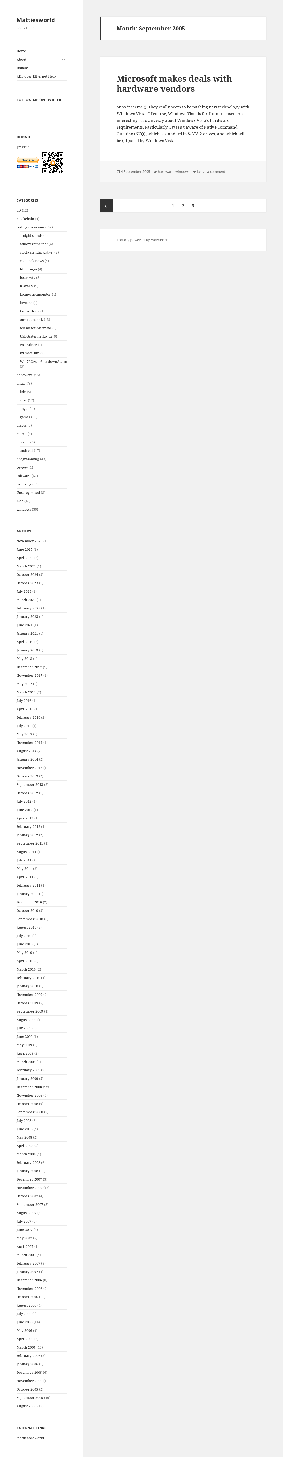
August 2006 (26, 1305)
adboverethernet (34, 244)
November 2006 (29, 1288)
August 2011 (26, 851)
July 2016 (24, 700)
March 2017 (26, 692)
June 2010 (25, 944)
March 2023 (26, 599)
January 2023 (27, 616)
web (20, 501)
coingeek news (32, 260)
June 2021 (25, 625)
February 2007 (28, 1263)
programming (28, 459)
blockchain (25, 218)
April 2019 (25, 641)
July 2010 (24, 935)
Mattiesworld (36, 20)
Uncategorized (28, 492)
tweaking (24, 484)
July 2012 (24, 801)
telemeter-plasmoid (35, 328)
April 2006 (25, 1339)
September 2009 (30, 1011)
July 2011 (24, 860)
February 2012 (28, 826)
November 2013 (29, 767)
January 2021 (27, 633)
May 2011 (24, 868)
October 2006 (27, 1297)
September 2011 (30, 843)
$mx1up (41, 160)
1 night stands (31, 235)
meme (22, 433)
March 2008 (26, 1154)
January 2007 (27, 1271)
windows (24, 509)
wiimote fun (29, 353)
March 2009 (26, 1061)
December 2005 (29, 1372)
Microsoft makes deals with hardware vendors (174, 83)
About (21, 59)
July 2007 (24, 1221)
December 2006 (29, 1280)
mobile (22, 442)
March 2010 (26, 969)
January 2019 (27, 650)
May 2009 (24, 1045)
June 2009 (25, 1036)
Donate (22, 68)
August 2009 (26, 1019)
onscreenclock (31, 319)
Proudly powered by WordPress (142, 240)
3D (19, 210)
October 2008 (27, 1103)
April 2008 (25, 1145)
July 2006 (24, 1313)
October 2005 (27, 1389)
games (25, 417)
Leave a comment (211, 171)
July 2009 (24, 1028)
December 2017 (29, 667)
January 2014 (27, 759)
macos (22, 425)
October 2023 (27, 583)
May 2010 (24, 952)
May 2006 (24, 1330)
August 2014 (26, 751)
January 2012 (27, 835)
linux (21, 383)
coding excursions (31, 227)
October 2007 (27, 1196)
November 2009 (29, 994)
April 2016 (25, 709)
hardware (25, 375)
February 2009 (28, 1070)
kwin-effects (29, 311)
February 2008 (28, 1162)
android (26, 450)
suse (23, 400)
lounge (22, 408)
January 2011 (27, 893)
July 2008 (24, 1120)
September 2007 (30, 1204)
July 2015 (24, 725)
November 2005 (29, 1381)
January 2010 (27, 986)
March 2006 (26, 1347)
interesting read (132, 120)
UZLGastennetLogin (36, 336)
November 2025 (29, 541)
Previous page (106, 205)
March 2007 (26, 1255)
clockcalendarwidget (36, 252)
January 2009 (27, 1078)
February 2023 (28, 608)
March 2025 (26, 566)
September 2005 (30, 1397)
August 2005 (26, 1406)
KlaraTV (26, 286)
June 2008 (25, 1129)
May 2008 (24, 1137)
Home (21, 51)
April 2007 (25, 1246)
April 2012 (25, 818)
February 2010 (28, 977)
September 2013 (30, 784)
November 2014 (29, 742)
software (24, 475)
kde (23, 391)
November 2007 (29, 1187)
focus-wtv (27, 277)
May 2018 (24, 658)
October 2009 (27, 1003)
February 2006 (28, 1355)
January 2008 (27, 1171)
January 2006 (27, 1364)
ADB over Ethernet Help (36, 76)
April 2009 (25, 1053)
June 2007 (25, 1229)
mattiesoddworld (30, 1438)
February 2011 (28, 885)
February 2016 (28, 717)
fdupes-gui (28, 269)
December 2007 (29, 1179)
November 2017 (29, 675)
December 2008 (29, 1087)
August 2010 (26, 927)
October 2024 (27, 574)
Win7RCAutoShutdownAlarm (43, 361)
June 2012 (25, 809)
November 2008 (29, 1095)
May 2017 (24, 683)
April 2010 (25, 961)
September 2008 (30, 1112)
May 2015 (24, 734)
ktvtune (26, 302)
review (22, 467)
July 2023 (24, 591)
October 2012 (27, 793)
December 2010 (29, 902)
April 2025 (25, 557)
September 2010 (30, 919)
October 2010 (27, 910)
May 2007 (24, 1238)
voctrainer (28, 344)
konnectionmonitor (35, 294)
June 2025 (25, 549)
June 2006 (25, 1322)
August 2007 (26, 1213)
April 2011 (25, 877)
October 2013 (27, 776)
